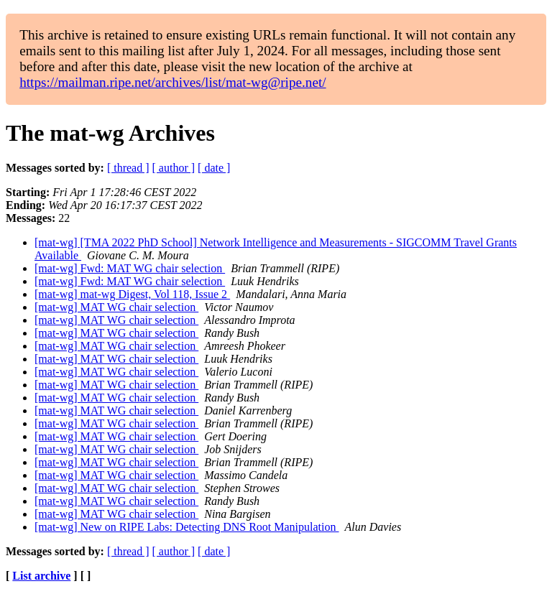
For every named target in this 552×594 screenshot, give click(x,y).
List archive (41, 576)
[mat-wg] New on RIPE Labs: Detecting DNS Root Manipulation (186, 527)
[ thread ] (128, 168)
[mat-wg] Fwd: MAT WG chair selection (129, 268)
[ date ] (214, 168)
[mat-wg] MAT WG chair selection (116, 307)
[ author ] (174, 168)
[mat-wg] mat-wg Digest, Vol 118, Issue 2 (132, 294)
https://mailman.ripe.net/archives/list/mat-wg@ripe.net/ (172, 82)
